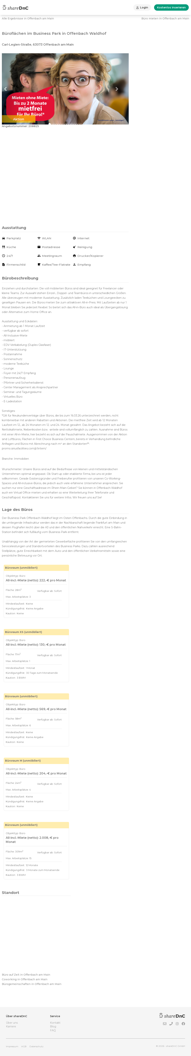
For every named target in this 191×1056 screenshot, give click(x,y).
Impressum (12, 1046)
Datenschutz (36, 1046)
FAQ (53, 1030)
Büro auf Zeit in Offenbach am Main (26, 974)
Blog (53, 1026)
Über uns (12, 1022)
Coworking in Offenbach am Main (24, 979)
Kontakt (55, 1022)
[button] (11, 89)
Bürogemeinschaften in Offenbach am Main (31, 984)
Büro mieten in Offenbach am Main (165, 18)
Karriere (11, 1026)
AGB (23, 1046)
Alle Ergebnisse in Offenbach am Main (28, 18)
